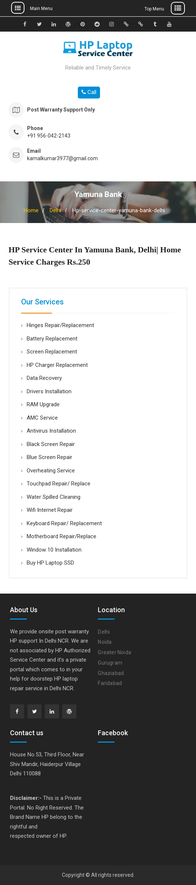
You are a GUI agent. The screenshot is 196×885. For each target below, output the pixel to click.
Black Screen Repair (51, 444)
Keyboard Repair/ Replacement (64, 523)
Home (31, 210)
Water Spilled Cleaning (53, 497)
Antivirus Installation (51, 430)
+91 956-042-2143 (48, 136)
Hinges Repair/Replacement (60, 325)
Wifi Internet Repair (50, 510)
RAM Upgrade (43, 404)
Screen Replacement (52, 351)
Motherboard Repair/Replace (61, 536)
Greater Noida (114, 652)
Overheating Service (51, 470)
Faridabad (110, 683)
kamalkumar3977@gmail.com (62, 158)
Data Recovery (44, 378)
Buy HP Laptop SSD (50, 562)
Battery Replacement (52, 338)
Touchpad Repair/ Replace (58, 483)
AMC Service (42, 417)
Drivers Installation (49, 391)
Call (89, 92)
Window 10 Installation (54, 549)
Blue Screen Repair (49, 457)
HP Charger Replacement (57, 365)
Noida (105, 642)
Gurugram (110, 663)
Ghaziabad (111, 673)
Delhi (55, 210)
